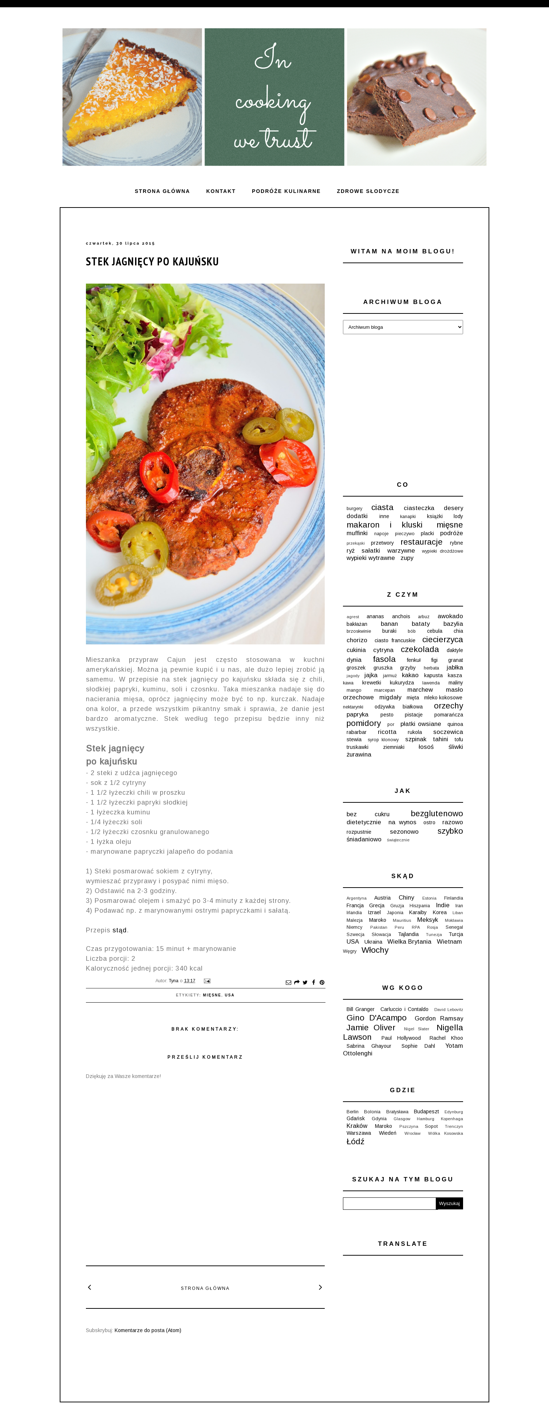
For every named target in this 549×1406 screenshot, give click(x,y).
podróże (451, 533)
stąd (119, 930)
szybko (450, 831)
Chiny (406, 897)
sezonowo (404, 831)
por (390, 724)
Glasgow (402, 1119)
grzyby (408, 668)
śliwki (456, 746)
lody (458, 516)
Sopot (431, 1126)
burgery (354, 508)
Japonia (395, 912)
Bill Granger (361, 1009)
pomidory (364, 723)
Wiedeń (387, 1133)
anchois (401, 616)
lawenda (431, 683)
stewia (354, 739)
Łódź (355, 1141)
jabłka (455, 667)
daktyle (455, 650)
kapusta (433, 675)
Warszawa (359, 1133)
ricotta (387, 731)
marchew (420, 689)
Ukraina (373, 942)
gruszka (383, 668)
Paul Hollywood (401, 1038)
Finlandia (453, 898)
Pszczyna (408, 1126)
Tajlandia (408, 934)
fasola (384, 659)
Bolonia (372, 1111)
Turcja (456, 934)
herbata (431, 668)
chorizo (357, 640)
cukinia (356, 650)
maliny (456, 683)
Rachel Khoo (446, 1038)
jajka (371, 675)
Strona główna (162, 191)
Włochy (375, 950)
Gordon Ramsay (439, 1018)
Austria (382, 898)
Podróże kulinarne (286, 191)
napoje (381, 533)
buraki (389, 631)
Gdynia (379, 1118)
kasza (455, 675)
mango (354, 690)
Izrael (374, 912)
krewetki (371, 683)
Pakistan (378, 927)
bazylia (453, 623)
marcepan (384, 690)
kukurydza (402, 683)
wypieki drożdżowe (442, 551)
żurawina (359, 754)
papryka (357, 714)
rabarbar (357, 732)
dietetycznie (364, 822)
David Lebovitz (448, 1009)
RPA (416, 927)
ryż (351, 550)
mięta (413, 697)
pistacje (414, 715)
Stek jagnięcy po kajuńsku (152, 261)
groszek (356, 668)
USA (230, 995)
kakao (410, 675)
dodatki (357, 516)
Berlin (353, 1111)
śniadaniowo (364, 839)
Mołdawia (454, 920)
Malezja (355, 920)
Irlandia (354, 912)
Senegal (454, 927)
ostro (429, 822)
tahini (440, 739)
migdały (390, 697)
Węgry (349, 951)
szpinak (415, 739)
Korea (440, 912)
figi (434, 660)
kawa (348, 683)
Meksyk (427, 919)
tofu (459, 739)
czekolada (420, 649)
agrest (353, 617)
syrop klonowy (383, 739)
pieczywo (405, 533)
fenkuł (413, 660)
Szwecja (355, 934)
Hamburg (425, 1119)
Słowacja (381, 934)
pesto (387, 715)
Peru (399, 927)
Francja (355, 905)
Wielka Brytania (409, 941)
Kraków (357, 1125)
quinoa (455, 724)
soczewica (448, 731)
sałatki (371, 550)
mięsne (212, 995)
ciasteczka (419, 508)
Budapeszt (426, 1111)
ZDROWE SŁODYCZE (368, 191)
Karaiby (418, 912)
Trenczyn (454, 1126)
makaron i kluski (385, 524)
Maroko (377, 920)
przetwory (382, 543)
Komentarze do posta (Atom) (148, 1330)
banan (389, 623)
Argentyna (357, 898)
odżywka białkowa (398, 707)
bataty (421, 623)
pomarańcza (448, 715)
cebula (434, 631)
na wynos (402, 822)
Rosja (432, 927)
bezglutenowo (437, 813)
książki (435, 516)
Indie (443, 905)
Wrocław (412, 1133)
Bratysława (397, 1111)
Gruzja (397, 905)
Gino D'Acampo (377, 1017)
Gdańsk (356, 1118)
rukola (415, 732)
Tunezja (434, 934)
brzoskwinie (359, 631)
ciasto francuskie (395, 640)
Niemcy (354, 927)
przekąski (356, 543)
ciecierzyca (442, 639)
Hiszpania (420, 905)
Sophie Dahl (418, 1046)
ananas (375, 616)
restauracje (421, 541)
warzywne (401, 550)
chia (458, 631)
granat (455, 660)
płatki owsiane (420, 723)
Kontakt (221, 191)
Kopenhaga (452, 1119)
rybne (456, 543)
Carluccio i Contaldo (404, 1009)
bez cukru (368, 814)
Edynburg (454, 1112)
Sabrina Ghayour (369, 1046)
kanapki (408, 516)
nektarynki (353, 707)
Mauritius (402, 920)
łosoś (426, 746)
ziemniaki (393, 747)
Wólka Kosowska (445, 1133)
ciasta (382, 507)
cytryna (383, 650)
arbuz (424, 616)
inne (384, 516)
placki (427, 533)
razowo (452, 822)
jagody (353, 676)
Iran (459, 905)
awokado (450, 616)
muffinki (357, 533)
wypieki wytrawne (371, 557)
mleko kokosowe (443, 697)
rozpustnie (359, 832)
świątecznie (398, 840)
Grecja (376, 905)
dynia (354, 659)
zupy (406, 557)
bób (412, 631)
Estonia (429, 898)
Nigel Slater (416, 1029)
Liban (458, 913)
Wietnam (449, 941)
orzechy (448, 705)
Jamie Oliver (371, 1027)
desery (453, 508)
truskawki (357, 747)
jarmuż (390, 675)
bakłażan (357, 624)
